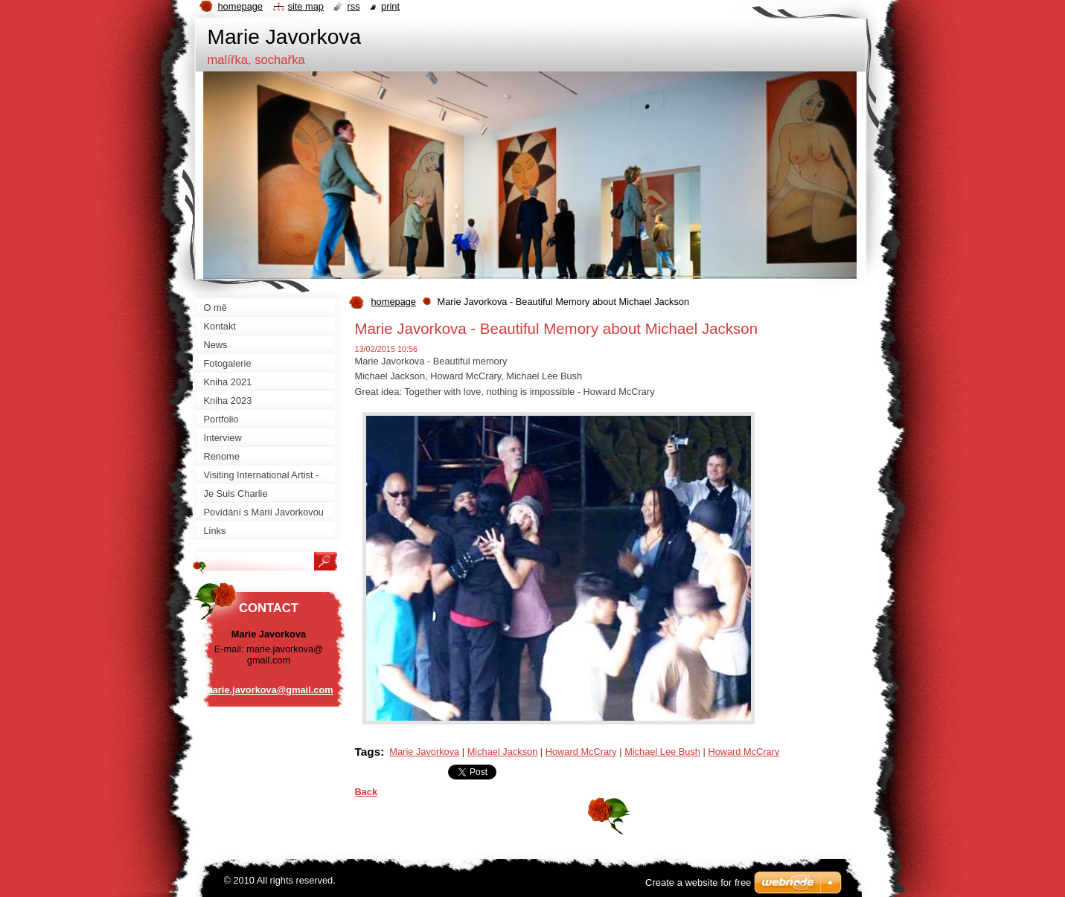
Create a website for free (698, 882)
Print (390, 6)
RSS (353, 6)
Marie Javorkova (424, 751)
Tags (368, 751)
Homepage (240, 6)
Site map (306, 6)
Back (366, 791)
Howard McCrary (581, 751)
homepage (393, 301)
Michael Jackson (502, 751)
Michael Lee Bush (662, 751)
